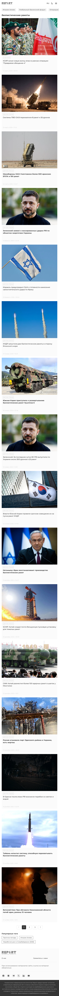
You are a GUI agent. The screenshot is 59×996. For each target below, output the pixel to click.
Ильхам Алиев (9, 10)
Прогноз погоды (9, 938)
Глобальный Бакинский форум (32, 10)
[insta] (8, 975)
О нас (4, 958)
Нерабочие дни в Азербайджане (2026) (18, 942)
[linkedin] (23, 975)
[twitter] (18, 975)
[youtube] (28, 975)
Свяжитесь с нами (40, 958)
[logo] (7, 3)
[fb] (3, 975)
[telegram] (13, 975)
